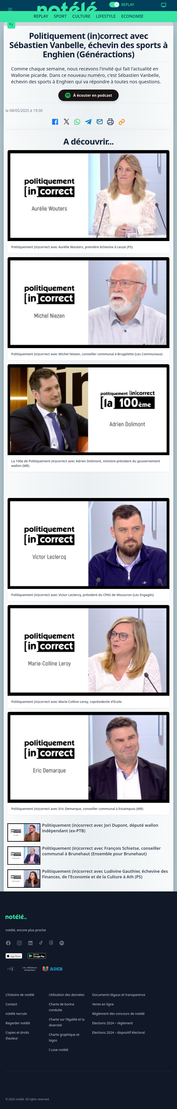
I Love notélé (58, 1050)
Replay (41, 16)
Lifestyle (106, 16)
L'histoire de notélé (20, 995)
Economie (132, 16)
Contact (11, 1004)
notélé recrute (16, 1013)
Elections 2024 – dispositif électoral (118, 1032)
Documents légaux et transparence (118, 995)
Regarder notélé (18, 1023)
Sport (60, 16)
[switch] (114, 4)
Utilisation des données (66, 995)
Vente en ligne (103, 1004)
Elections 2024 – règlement (112, 1023)
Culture (81, 16)
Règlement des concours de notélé (118, 1013)
